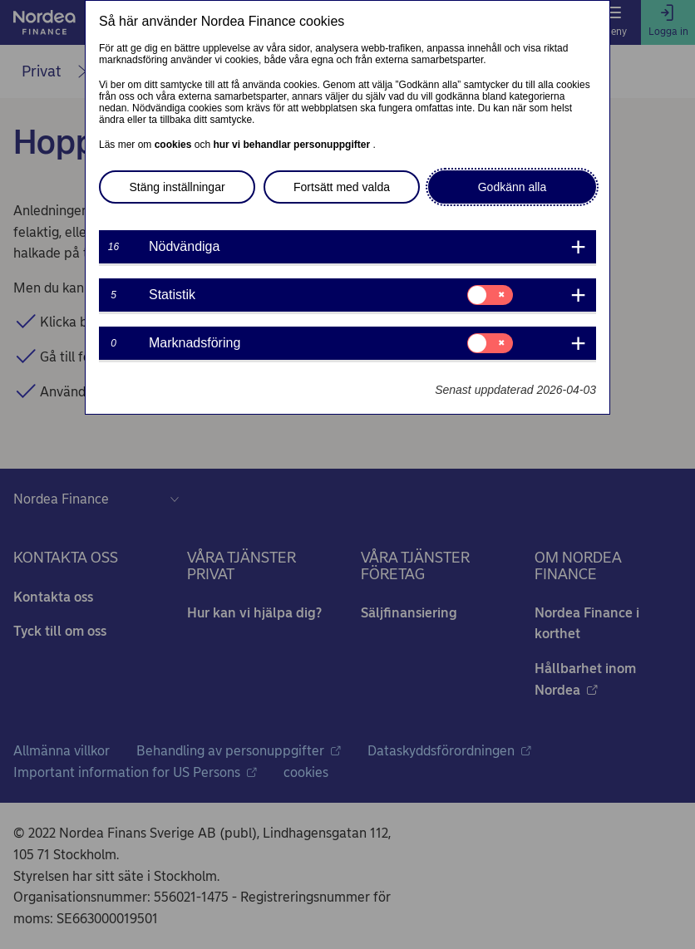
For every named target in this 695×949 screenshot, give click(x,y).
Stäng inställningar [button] (176, 187)
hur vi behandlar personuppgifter (292, 144)
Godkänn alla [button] (512, 187)
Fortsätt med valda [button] (341, 187)
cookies (175, 144)
